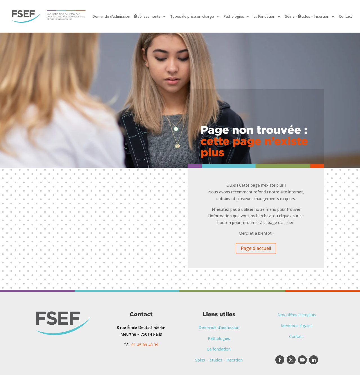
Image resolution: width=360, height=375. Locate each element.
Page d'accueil (256, 248)
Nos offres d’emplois (297, 314)
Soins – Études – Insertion (307, 16)
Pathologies (234, 16)
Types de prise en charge (192, 16)
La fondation (219, 349)
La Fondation (264, 16)
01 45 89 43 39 (144, 344)
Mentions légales (296, 325)
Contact (345, 16)
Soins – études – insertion (219, 360)
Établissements (147, 16)
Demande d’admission (111, 16)
